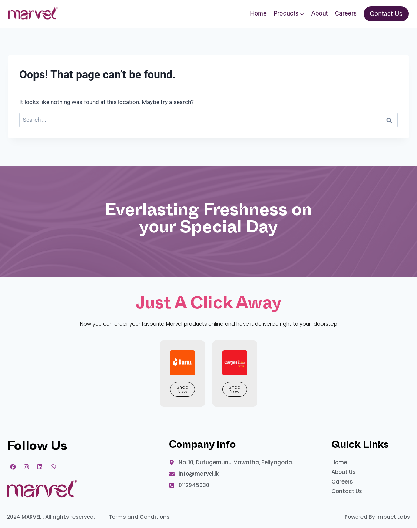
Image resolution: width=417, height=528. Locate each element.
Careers (346, 13)
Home (258, 13)
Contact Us (386, 13)
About (319, 13)
